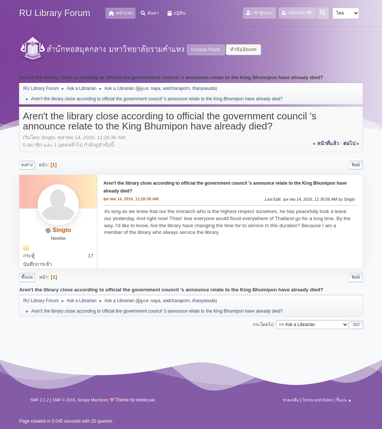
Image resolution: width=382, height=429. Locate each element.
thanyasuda (204, 88)
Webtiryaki (145, 400)
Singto (62, 230)
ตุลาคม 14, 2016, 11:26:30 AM (131, 199)
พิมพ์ (356, 165)
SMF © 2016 (64, 400)
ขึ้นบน (27, 277)
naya (155, 88)
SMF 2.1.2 (39, 400)
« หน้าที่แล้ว (326, 143)
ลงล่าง (26, 165)
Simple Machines (93, 400)
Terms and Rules (317, 400)
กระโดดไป (263, 324)
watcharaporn (176, 88)
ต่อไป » (351, 143)
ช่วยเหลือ (291, 400)
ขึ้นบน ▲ (344, 400)
